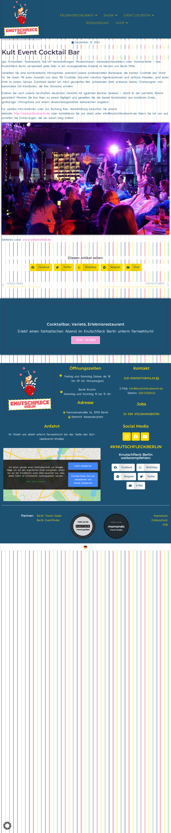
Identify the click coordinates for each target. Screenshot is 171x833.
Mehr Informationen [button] (35, 481)
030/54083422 (147, 393)
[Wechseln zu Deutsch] (85, 547)
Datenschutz (160, 520)
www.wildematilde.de (36, 239)
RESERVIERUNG (97, 23)
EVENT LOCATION (139, 15)
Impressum (161, 515)
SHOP (122, 23)
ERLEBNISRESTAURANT (78, 15)
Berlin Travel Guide (49, 515)
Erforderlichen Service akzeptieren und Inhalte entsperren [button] (83, 479)
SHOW (110, 15)
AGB (165, 524)
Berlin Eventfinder (48, 520)
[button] (40, 267)
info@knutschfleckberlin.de (120, 113)
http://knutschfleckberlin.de (32, 113)
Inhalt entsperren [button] (83, 466)
